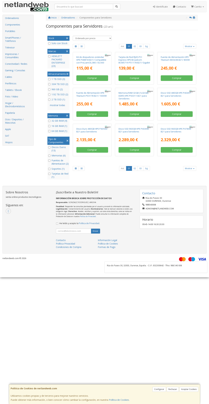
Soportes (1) (56, 168)
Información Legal (107, 318)
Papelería (10, 112)
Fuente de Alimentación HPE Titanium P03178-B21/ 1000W (91, 154)
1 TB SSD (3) (56, 79)
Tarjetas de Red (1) (58, 175)
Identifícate (160, 6)
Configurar (159, 389)
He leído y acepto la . (79, 301)
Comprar (92, 107)
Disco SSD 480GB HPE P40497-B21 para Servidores (176, 154)
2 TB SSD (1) (56, 99)
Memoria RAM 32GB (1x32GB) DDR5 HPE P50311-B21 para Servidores (133, 155)
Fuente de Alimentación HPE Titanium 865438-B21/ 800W (175, 88)
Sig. (146, 46)
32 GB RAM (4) (57, 120)
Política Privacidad (65, 322)
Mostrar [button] (189, 46)
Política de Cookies (119, 399)
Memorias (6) (57, 155)
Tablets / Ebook (13, 90)
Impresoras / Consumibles (12, 55)
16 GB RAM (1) (57, 125)
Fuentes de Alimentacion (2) (58, 162)
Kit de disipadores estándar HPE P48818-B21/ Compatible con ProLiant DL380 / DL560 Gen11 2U (91, 91)
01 (129, 46)
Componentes (12, 24)
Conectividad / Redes (16, 63)
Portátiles (10, 31)
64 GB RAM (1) (57, 131)
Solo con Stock (57, 43)
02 (135, 46)
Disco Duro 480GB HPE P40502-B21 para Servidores (92, 220)
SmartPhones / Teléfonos (13, 39)
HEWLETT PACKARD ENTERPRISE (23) (56, 61)
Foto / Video (11, 96)
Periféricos (10, 83)
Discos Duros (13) (57, 149)
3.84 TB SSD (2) (58, 84)
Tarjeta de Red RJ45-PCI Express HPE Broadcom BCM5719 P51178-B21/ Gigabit (134, 89)
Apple (8, 129)
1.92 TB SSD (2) (58, 94)
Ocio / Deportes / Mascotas (14, 121)
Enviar (95, 309)
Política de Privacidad (88, 295)
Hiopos (9, 142)
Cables (8, 76)
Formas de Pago (106, 325)
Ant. (122, 46)
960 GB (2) (55, 89)
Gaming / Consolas (15, 70)
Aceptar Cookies (189, 389)
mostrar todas (57, 105)
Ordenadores (12, 18)
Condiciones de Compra (68, 325)
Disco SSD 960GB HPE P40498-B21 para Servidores (134, 220)
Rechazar (172, 389)
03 (140, 46)
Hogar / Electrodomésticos (15, 104)
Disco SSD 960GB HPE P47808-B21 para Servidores (176, 220)
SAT (7, 135)
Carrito (197, 6)
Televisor (10, 47)
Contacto (179, 6)
